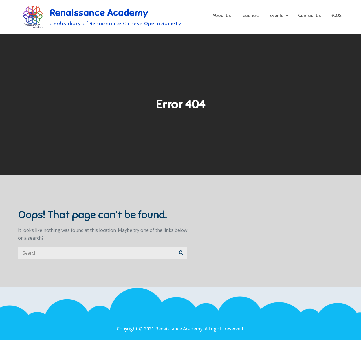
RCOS (336, 15)
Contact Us (309, 15)
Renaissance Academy (99, 12)
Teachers (250, 15)
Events (276, 15)
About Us (221, 15)
